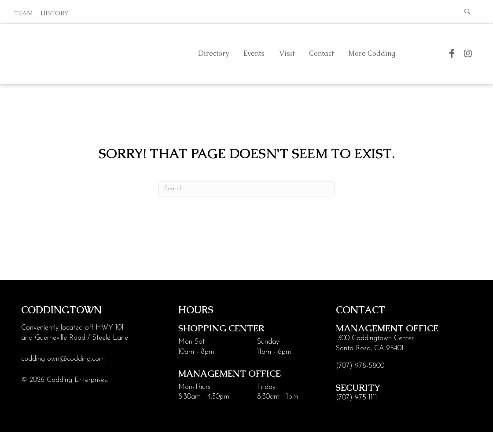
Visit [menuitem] (286, 53)
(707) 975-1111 (356, 397)
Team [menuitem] (23, 13)
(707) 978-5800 (360, 366)
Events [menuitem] (254, 53)
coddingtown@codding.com (63, 359)
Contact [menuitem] (321, 53)
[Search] (246, 189)
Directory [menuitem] (213, 53)
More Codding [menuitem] (371, 53)
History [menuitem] (54, 13)
